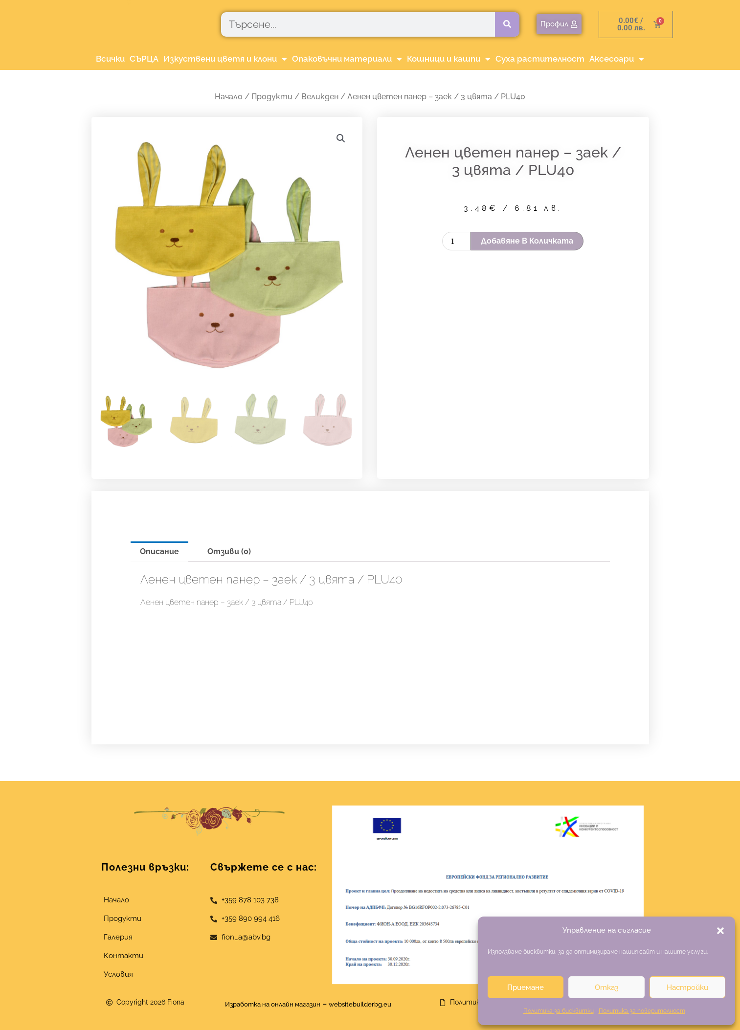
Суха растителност (539, 59)
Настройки (687, 987)
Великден (319, 96)
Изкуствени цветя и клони (225, 59)
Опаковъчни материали (347, 59)
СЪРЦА (144, 59)
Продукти (271, 96)
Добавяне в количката (527, 241)
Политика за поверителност (642, 1011)
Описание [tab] (159, 551)
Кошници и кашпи (449, 59)
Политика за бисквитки (558, 1011)
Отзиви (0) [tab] (229, 551)
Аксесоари (616, 59)
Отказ (606, 987)
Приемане (525, 987)
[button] (720, 931)
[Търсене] (507, 24)
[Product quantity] (456, 241)
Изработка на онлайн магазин (265, 1003)
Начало (229, 96)
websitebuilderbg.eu (374, 1003)
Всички (110, 59)
